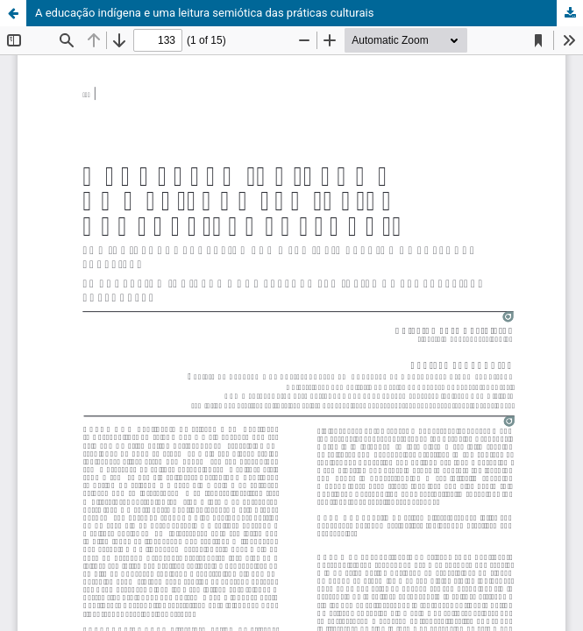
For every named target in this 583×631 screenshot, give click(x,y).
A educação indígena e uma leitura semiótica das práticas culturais (204, 12)
